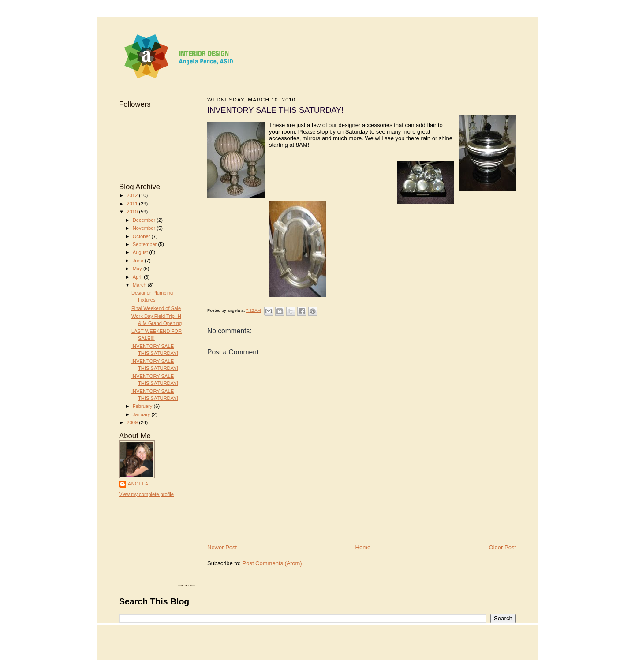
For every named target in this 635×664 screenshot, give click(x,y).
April (138, 277)
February (143, 406)
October (142, 236)
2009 (133, 422)
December (145, 220)
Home (363, 547)
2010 (133, 211)
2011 (133, 203)
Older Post (502, 547)
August (141, 252)
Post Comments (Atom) (272, 563)
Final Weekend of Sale (156, 308)
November (145, 228)
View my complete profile (146, 494)
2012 (133, 195)
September (145, 244)
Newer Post (222, 547)
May (138, 268)
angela (138, 483)
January (142, 414)
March (140, 284)
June (139, 260)
